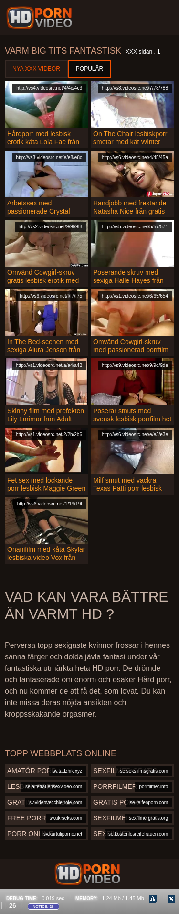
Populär (89, 68)
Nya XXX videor (36, 68)
